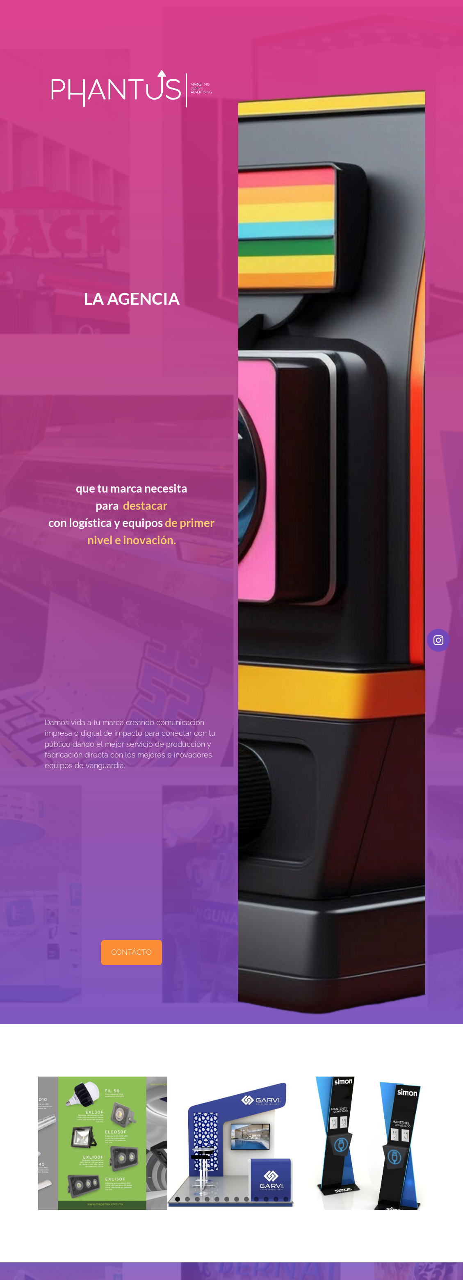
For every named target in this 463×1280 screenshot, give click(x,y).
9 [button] (256, 1199)
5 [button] (216, 1199)
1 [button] (177, 1199)
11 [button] (276, 1199)
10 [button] (266, 1199)
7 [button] (236, 1199)
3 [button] (197, 1199)
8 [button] (246, 1199)
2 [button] (187, 1199)
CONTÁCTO (131, 952)
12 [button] (285, 1199)
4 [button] (207, 1199)
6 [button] (226, 1199)
